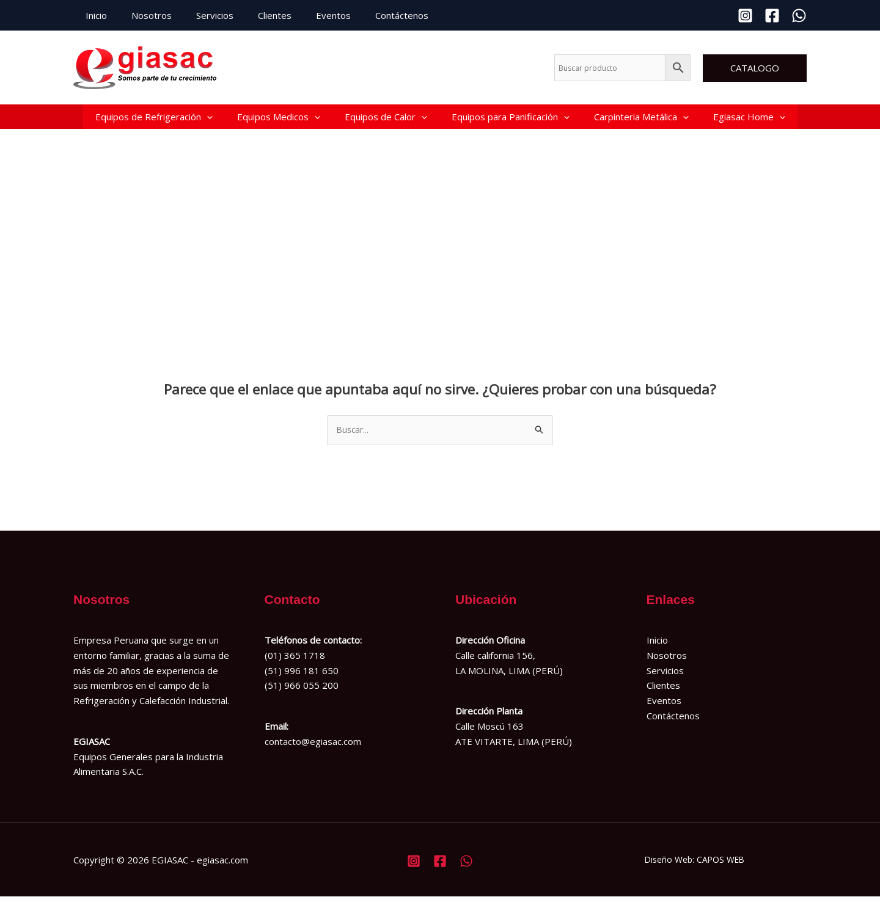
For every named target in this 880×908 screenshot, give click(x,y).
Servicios (199, 15)
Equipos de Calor (386, 121)
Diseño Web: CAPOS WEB (695, 871)
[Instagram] (745, 15)
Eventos (305, 15)
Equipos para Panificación (511, 121)
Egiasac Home (749, 121)
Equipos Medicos (278, 121)
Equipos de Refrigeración (154, 121)
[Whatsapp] (799, 15)
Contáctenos (368, 15)
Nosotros (142, 15)
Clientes (253, 15)
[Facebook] (772, 15)
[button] (755, 68)
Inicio (93, 15)
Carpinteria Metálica (641, 121)
